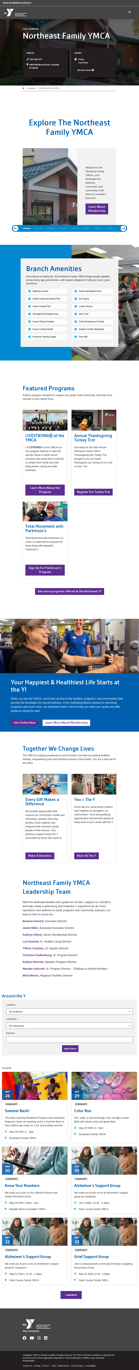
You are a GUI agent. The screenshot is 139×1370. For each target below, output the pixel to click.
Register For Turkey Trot (93, 492)
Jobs (54, 1366)
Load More (71, 1295)
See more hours (85, 70)
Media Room (63, 1366)
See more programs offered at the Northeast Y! (69, 591)
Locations (31, 88)
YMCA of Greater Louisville (17, 3)
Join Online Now (25, 723)
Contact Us (27, 1366)
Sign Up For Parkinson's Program (45, 570)
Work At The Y (86, 856)
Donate (37, 1366)
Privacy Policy (77, 1366)
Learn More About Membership (66, 723)
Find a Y (46, 1366)
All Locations (31, 29)
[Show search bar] (130, 12)
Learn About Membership (96, 209)
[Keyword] (69, 1040)
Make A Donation (40, 856)
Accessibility (90, 1366)
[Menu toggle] (134, 11)
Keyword (10, 1033)
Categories (11, 1019)
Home (24, 88)
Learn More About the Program (45, 490)
